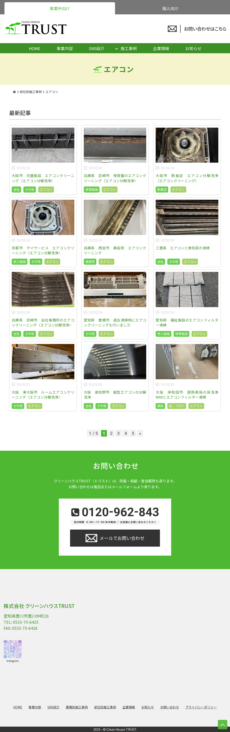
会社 (16, 189)
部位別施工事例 (105, 707)
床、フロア (177, 406)
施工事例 (129, 48)
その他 (29, 189)
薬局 (160, 406)
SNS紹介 (96, 48)
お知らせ (193, 48)
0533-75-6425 (25, 622)
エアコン (46, 189)
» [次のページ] (140, 433)
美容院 (90, 261)
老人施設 (19, 261)
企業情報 (161, 48)
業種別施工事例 (77, 707)
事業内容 (65, 48)
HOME (34, 48)
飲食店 (162, 189)
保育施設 (91, 189)
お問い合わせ (169, 707)
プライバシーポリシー (201, 707)
